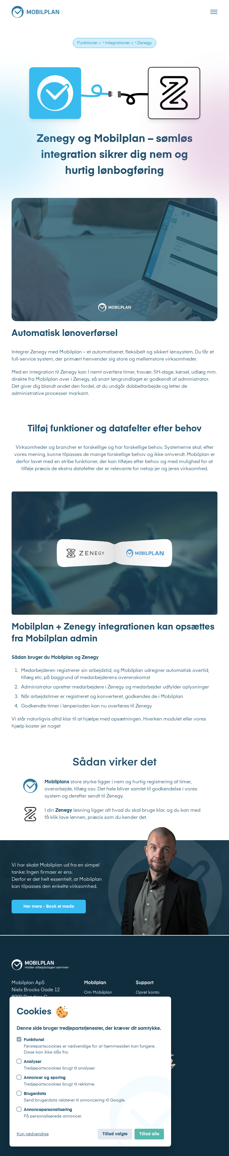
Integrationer (117, 43)
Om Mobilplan (98, 992)
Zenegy (144, 43)
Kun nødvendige (33, 1134)
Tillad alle (149, 1134)
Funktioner (87, 43)
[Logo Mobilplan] (35, 12)
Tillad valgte (114, 1134)
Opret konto (147, 992)
